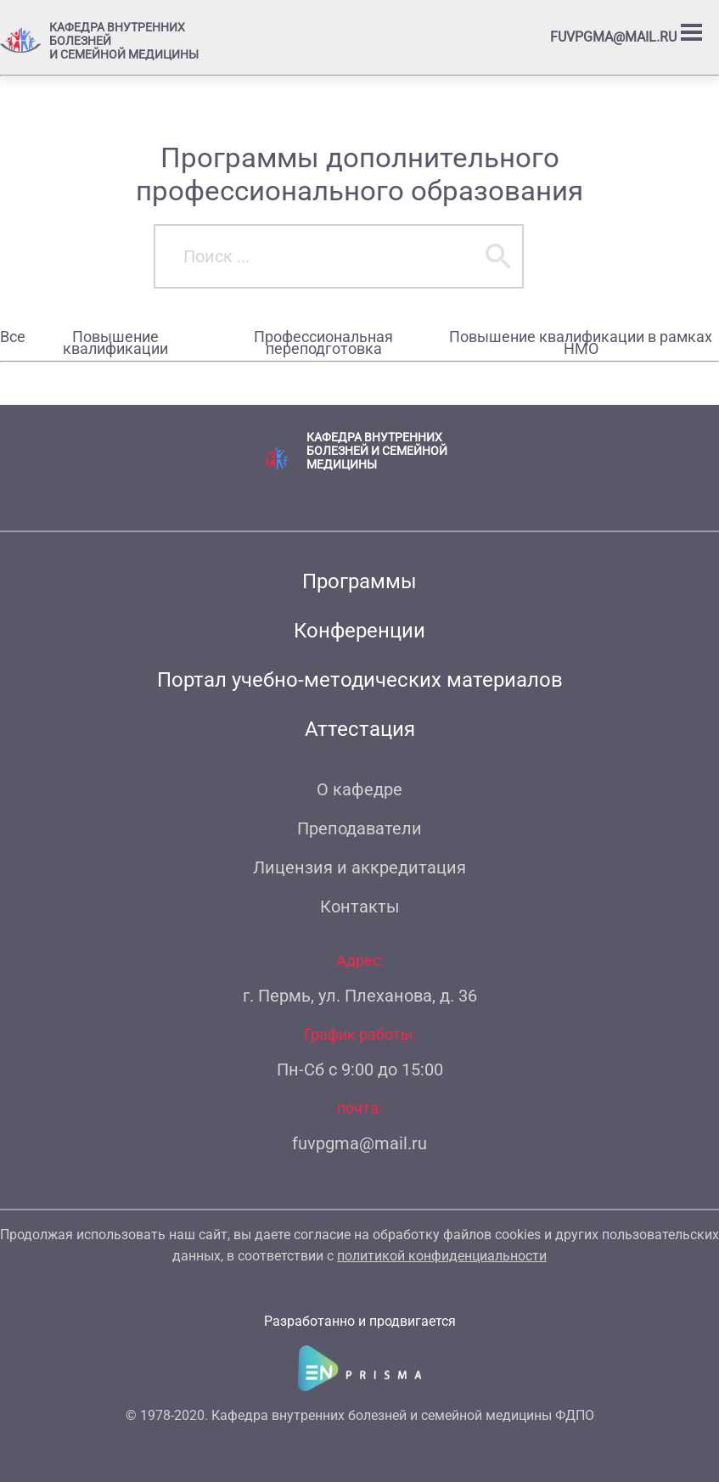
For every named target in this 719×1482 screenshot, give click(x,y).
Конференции (359, 631)
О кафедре (359, 789)
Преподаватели (359, 828)
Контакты (360, 906)
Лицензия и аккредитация (359, 867)
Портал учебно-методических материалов (360, 680)
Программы (359, 581)
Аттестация (360, 729)
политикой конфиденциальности (442, 1256)
